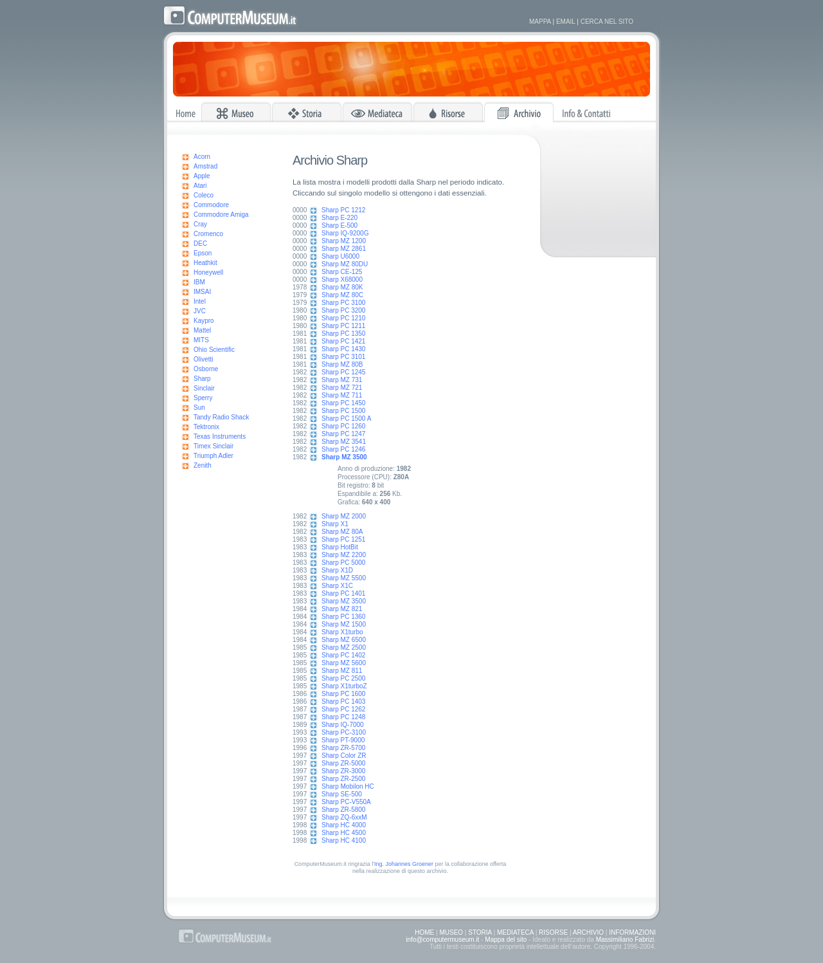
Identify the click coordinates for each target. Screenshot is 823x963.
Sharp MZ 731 (341, 379)
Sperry (203, 397)
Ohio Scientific (214, 349)
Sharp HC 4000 (343, 825)
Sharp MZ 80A (342, 531)
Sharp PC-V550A (346, 801)
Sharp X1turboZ (344, 686)
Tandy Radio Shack (221, 417)
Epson (203, 253)
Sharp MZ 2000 (343, 516)
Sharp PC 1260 (343, 426)
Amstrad (205, 166)
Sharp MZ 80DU (344, 264)
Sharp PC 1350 (343, 333)
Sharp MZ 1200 (343, 240)
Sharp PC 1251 (343, 539)
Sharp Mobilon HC (347, 786)
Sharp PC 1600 (343, 693)
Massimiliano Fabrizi (625, 939)
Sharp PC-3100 (343, 732)
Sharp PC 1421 (343, 341)
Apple (202, 175)
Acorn (202, 156)
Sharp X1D (337, 570)
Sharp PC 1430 (343, 349)
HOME (424, 932)
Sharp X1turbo (342, 632)
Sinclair (204, 388)
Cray (200, 224)
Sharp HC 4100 (343, 840)
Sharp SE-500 (341, 794)
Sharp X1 (334, 523)
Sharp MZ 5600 (343, 662)
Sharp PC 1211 (343, 325)
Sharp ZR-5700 (343, 747)
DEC (200, 243)
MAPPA (540, 21)
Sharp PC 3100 (343, 302)
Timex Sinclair (213, 446)
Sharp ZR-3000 (343, 771)
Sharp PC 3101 (343, 356)
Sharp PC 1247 (343, 433)
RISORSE (553, 932)
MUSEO (451, 932)
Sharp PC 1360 (343, 616)
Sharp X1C (337, 585)
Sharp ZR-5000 (343, 763)
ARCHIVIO (588, 932)
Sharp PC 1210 (343, 318)
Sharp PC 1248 (343, 716)
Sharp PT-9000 (343, 740)
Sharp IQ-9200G (344, 233)
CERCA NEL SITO (607, 21)
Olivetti (203, 359)
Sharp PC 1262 (343, 709)
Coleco (203, 195)
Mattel (202, 330)
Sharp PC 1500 (343, 410)
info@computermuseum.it (442, 939)
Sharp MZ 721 (341, 387)
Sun (199, 407)
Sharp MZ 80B (342, 364)
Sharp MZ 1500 (343, 624)
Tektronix (206, 426)
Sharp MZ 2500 (343, 647)
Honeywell (208, 272)
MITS (201, 340)
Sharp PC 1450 (343, 403)
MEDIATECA (515, 932)
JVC (200, 311)
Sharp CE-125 (341, 271)
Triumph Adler (213, 455)
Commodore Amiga (221, 214)
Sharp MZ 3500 (343, 601)
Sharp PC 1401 (343, 593)
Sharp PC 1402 (343, 655)
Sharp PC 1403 (343, 701)
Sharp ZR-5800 (343, 809)
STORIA (480, 932)
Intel (200, 301)
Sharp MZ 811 (341, 670)
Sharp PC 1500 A (346, 418)
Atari (200, 185)
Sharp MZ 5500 (343, 578)
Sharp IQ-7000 (342, 724)
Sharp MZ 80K (342, 287)
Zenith (203, 465)
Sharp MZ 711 (341, 395)
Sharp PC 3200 (343, 310)
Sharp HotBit (339, 547)
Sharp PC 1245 (343, 372)
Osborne (206, 368)
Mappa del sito (506, 939)
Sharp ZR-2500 (343, 778)
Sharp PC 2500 (343, 678)
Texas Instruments (220, 436)
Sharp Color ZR (343, 755)
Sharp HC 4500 (343, 832)
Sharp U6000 (340, 256)
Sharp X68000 (342, 279)
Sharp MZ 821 (341, 608)
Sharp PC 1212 (343, 210)
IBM (199, 282)
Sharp (202, 378)
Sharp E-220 (339, 217)
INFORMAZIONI (632, 932)
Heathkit (205, 262)
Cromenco (208, 233)
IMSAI (202, 291)
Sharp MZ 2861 (343, 248)
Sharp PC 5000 (343, 562)
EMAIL (565, 21)
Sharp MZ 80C (342, 294)
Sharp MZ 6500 (343, 639)
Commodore (211, 204)
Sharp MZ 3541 (343, 441)
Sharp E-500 (339, 225)
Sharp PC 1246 (343, 449)
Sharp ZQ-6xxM (344, 817)
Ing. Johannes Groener (403, 864)
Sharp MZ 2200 (343, 554)
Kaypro (204, 320)
